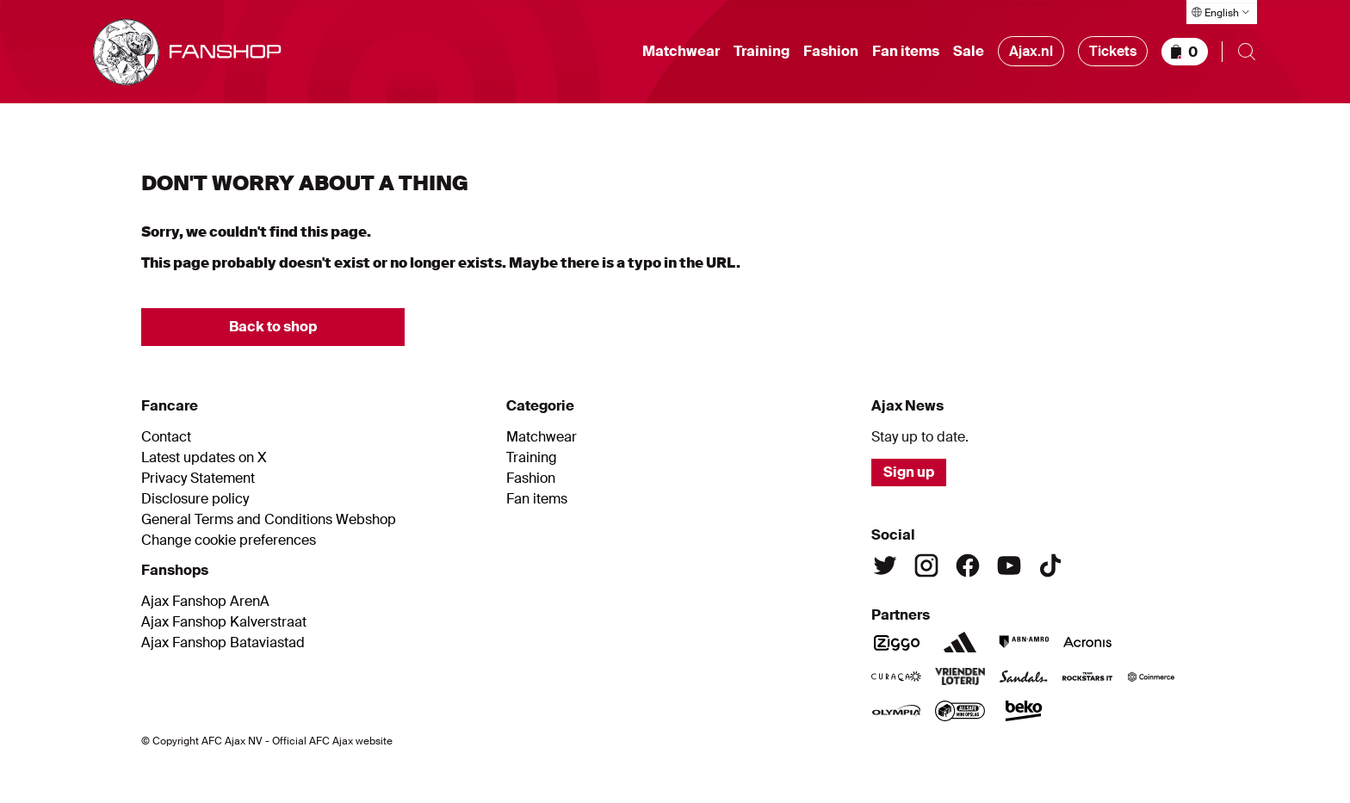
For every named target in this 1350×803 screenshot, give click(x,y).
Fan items (905, 51)
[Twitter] (885, 565)
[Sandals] (1024, 676)
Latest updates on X (204, 457)
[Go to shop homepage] (187, 52)
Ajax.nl (1031, 51)
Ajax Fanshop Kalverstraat (224, 622)
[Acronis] (1087, 642)
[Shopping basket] (1184, 51)
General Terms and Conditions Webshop (268, 519)
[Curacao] (896, 676)
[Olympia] (896, 711)
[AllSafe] (960, 711)
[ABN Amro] (1024, 642)
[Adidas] (960, 642)
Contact (166, 437)
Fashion (830, 51)
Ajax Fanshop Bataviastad (223, 643)
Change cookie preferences (228, 540)
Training (762, 51)
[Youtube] (1009, 565)
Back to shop (273, 327)
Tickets (1112, 51)
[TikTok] (1050, 565)
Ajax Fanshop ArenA (205, 601)
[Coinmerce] (1151, 676)
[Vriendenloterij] (960, 676)
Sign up (908, 472)
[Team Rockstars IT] (1087, 676)
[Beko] (1024, 711)
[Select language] (1221, 12)
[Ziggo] (896, 642)
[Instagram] (926, 565)
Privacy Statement (198, 478)
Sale (968, 51)
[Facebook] (968, 565)
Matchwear (681, 51)
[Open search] (1246, 51)
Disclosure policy (195, 499)
